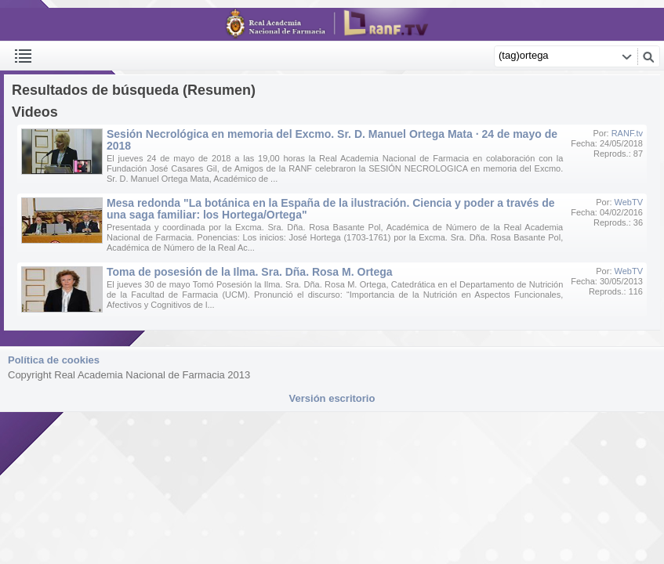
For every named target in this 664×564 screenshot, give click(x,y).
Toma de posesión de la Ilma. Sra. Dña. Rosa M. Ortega (250, 272)
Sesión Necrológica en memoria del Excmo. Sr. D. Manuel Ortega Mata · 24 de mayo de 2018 (332, 140)
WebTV (629, 202)
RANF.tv (627, 133)
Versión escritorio (332, 398)
